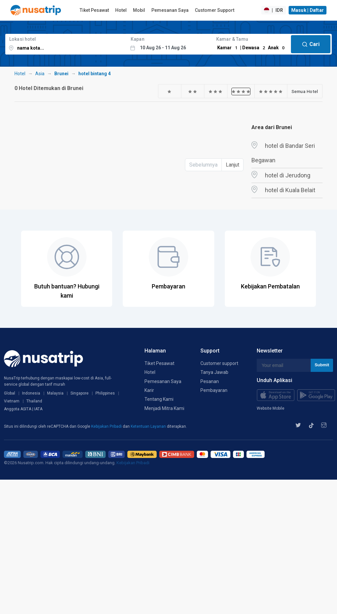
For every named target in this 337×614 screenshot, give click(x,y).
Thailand (34, 401)
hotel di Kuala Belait (290, 190)
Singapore (79, 393)
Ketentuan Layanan (149, 426)
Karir (149, 390)
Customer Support (214, 10)
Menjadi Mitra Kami (164, 408)
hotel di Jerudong (287, 175)
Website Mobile (270, 408)
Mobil (139, 10)
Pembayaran (213, 390)
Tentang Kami (158, 399)
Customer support (219, 363)
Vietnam (11, 401)
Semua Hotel (305, 91)
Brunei (61, 73)
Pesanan (209, 381)
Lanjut (232, 165)
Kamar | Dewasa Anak (251, 48)
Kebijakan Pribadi (107, 426)
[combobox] (66, 44)
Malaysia (55, 393)
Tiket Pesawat (94, 10)
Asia (39, 73)
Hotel (121, 10)
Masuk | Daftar (307, 10)
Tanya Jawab (214, 372)
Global (9, 393)
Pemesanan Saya (170, 10)
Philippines (105, 393)
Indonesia (31, 393)
